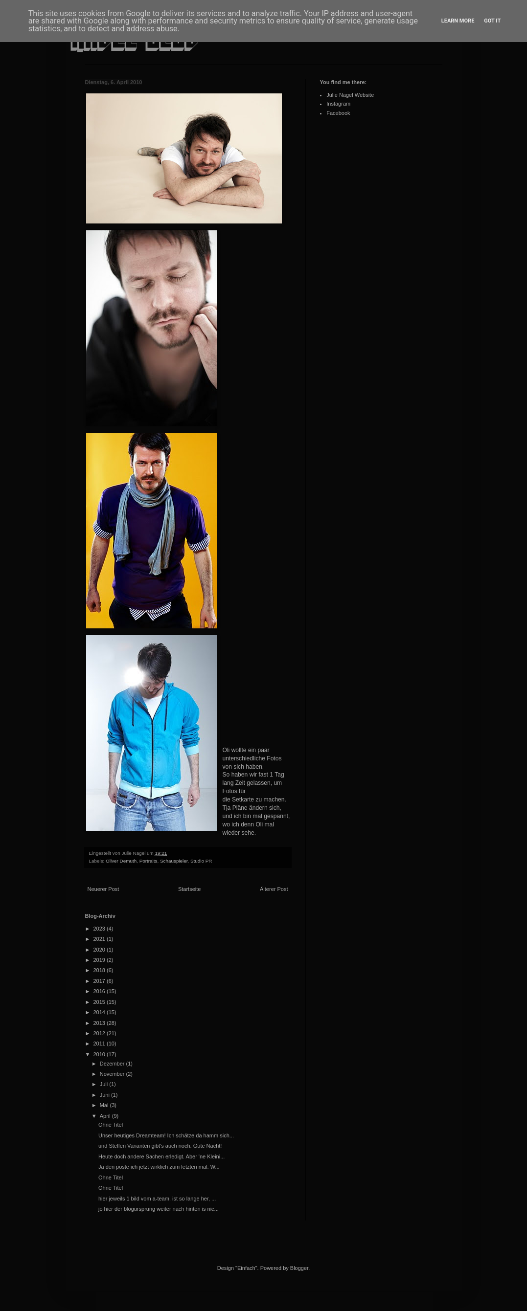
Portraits (148, 861)
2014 (100, 1012)
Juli (105, 1084)
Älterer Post (274, 889)
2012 (100, 1033)
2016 (100, 991)
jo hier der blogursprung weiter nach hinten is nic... (158, 1209)
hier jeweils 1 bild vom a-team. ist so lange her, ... (157, 1198)
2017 (100, 981)
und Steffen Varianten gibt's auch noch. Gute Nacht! (160, 1146)
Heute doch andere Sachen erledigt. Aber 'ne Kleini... (161, 1156)
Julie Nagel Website (350, 95)
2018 (100, 970)
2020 (100, 950)
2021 (100, 939)
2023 (100, 929)
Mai (105, 1105)
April (106, 1116)
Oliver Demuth (121, 861)
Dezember (113, 1064)
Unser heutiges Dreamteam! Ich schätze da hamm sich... (166, 1135)
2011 (100, 1043)
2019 (100, 960)
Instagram (338, 104)
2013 (100, 1023)
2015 (100, 1002)
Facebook (338, 113)
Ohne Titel (110, 1125)
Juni (105, 1095)
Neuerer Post (103, 889)
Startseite (189, 889)
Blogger (299, 1268)
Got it (492, 21)
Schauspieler (174, 861)
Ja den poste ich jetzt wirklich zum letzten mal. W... (159, 1167)
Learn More (458, 21)
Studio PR (201, 861)
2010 (100, 1054)
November (113, 1074)
